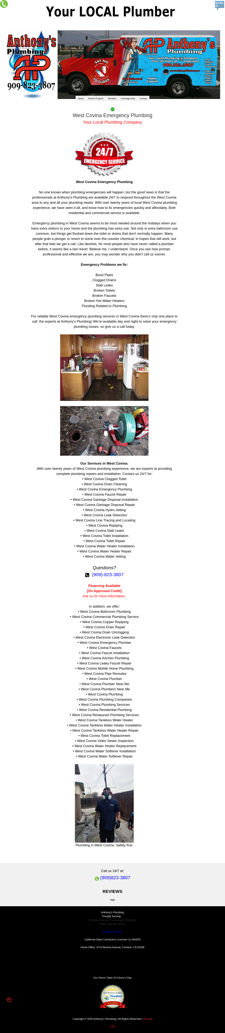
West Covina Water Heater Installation (105, 546)
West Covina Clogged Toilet (105, 479)
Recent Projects (95, 98)
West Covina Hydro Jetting (105, 510)
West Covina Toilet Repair (105, 541)
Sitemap (147, 1018)
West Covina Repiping (105, 525)
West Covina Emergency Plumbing (104, 182)
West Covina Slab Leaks (105, 531)
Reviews (112, 98)
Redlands (130, 920)
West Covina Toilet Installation (105, 536)
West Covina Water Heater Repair (105, 551)
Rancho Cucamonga (111, 920)
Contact (143, 98)
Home (81, 98)
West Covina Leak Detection (105, 515)
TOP (112, 1026)
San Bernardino (116, 924)
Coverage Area (128, 98)
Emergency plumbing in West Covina (60, 223)
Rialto (102, 924)
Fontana (93, 920)
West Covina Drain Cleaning (105, 484)
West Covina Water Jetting (105, 556)
